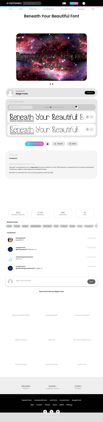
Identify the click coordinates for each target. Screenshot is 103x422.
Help (32, 405)
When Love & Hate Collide (21, 315)
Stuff (93, 9)
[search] (32, 3)
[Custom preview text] (21, 107)
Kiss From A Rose (21, 364)
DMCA (62, 405)
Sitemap (69, 405)
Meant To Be (82, 364)
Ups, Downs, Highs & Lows (82, 340)
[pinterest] (58, 412)
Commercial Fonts (40, 400)
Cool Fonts (53, 400)
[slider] (50, 107)
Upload (73, 3)
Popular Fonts (27, 400)
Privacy (47, 405)
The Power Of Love (51, 364)
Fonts (10, 9)
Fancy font (34, 167)
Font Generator (48, 9)
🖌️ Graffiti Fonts (66, 9)
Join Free (92, 3)
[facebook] (45, 412)
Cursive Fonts (64, 400)
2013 (18, 212)
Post (91, 281)
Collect (58, 144)
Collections (33, 9)
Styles (21, 9)
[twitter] (51, 412)
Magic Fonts (22, 93)
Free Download (34, 144)
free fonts (26, 388)
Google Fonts (76, 400)
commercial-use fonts (53, 388)
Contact (90, 92)
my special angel (51, 315)
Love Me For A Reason (82, 315)
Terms (55, 405)
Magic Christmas (21, 340)
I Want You (51, 340)
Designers (81, 9)
